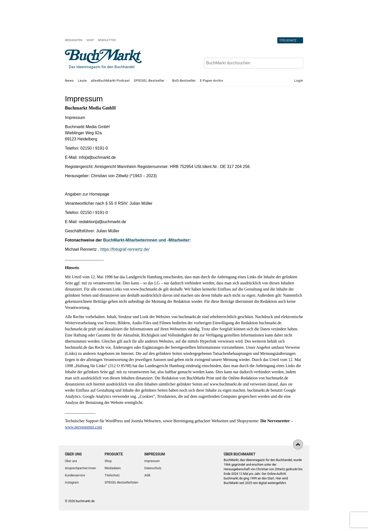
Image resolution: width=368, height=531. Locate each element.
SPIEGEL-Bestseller (149, 80)
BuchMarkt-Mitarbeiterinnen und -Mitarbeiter (146, 240)
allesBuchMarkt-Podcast (110, 80)
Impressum (152, 461)
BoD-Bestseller (184, 80)
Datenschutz (153, 468)
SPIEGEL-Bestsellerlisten (121, 482)
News (69, 80)
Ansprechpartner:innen (80, 468)
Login (298, 80)
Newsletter (107, 40)
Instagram (72, 482)
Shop (90, 40)
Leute (82, 80)
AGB (147, 475)
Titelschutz (287, 40)
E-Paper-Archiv (211, 80)
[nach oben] (298, 444)
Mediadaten (73, 40)
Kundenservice (75, 475)
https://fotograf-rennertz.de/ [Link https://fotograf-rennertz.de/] (125, 249)
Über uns (71, 461)
